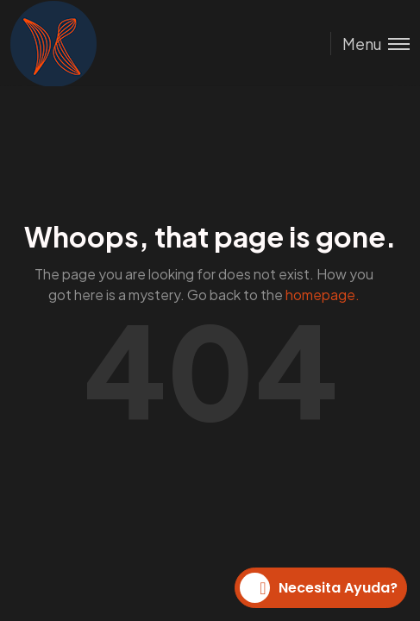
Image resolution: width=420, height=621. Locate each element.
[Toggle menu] (370, 43)
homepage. (322, 294)
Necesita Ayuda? (319, 588)
